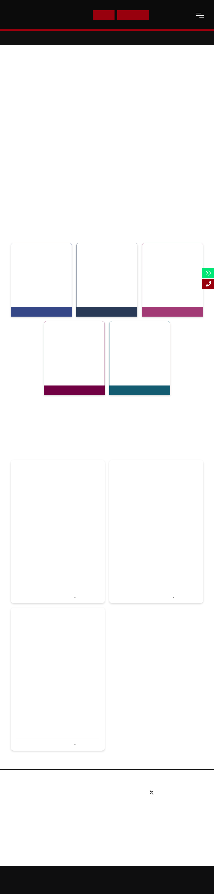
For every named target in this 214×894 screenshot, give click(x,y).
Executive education (99, 809)
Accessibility (194, 875)
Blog (18, 826)
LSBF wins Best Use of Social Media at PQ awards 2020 (54, 541)
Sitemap (143, 875)
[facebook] (161, 793)
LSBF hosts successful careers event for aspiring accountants (151, 541)
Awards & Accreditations (36, 801)
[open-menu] (200, 15)
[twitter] (153, 793)
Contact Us (166, 15)
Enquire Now (133, 15)
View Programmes (34, 312)
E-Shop (103, 15)
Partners (22, 809)
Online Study (167, 875)
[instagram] (183, 793)
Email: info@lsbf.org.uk (169, 813)
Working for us (27, 817)
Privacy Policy (86, 885)
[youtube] (177, 793)
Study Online (93, 826)
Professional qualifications (105, 817)
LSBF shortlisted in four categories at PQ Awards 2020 (51, 688)
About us (22, 792)
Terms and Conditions (121, 885)
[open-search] (186, 15)
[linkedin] (169, 793)
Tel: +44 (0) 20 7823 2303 (172, 805)
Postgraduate (93, 801)
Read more (88, 597)
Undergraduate (95, 792)
